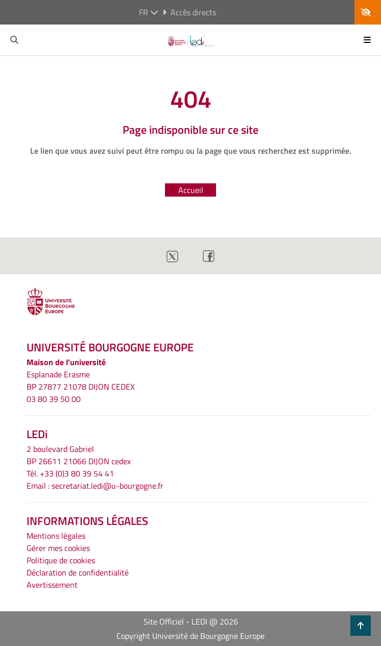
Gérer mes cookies (58, 548)
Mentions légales (56, 536)
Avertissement (52, 585)
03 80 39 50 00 (54, 399)
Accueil (190, 190)
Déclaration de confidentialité (78, 572)
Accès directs (189, 12)
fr (148, 12)
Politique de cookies (61, 560)
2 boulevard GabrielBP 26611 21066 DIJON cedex (79, 455)
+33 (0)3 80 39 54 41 (77, 473)
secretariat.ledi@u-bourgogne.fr (107, 486)
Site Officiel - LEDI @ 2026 (191, 621)
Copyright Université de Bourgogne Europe (190, 636)
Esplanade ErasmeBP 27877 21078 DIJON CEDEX (81, 380)
